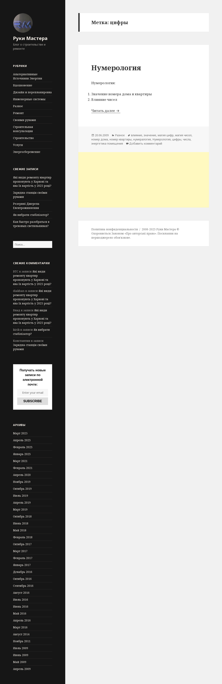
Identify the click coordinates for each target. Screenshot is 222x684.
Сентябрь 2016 (23, 586)
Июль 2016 (20, 599)
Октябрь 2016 (22, 579)
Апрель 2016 (22, 620)
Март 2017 (20, 551)
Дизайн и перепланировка (32, 92)
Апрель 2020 (22, 475)
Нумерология (116, 67)
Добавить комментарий (145, 143)
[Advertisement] (143, 180)
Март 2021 (20, 461)
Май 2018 (19, 530)
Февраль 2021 (22, 468)
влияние (136, 135)
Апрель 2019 (22, 502)
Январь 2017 (22, 565)
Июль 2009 (20, 648)
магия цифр (166, 135)
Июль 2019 (20, 495)
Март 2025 (20, 433)
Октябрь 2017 (22, 544)
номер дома (99, 139)
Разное (18, 106)
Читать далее (105, 110)
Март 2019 (20, 509)
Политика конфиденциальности (114, 229)
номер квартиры (121, 139)
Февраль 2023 (22, 447)
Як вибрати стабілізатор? (31, 215)
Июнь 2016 (20, 606)
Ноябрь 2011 (21, 641)
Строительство (23, 138)
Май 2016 (19, 613)
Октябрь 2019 (22, 489)
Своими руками (24, 120)
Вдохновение (22, 85)
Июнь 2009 (20, 655)
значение (150, 135)
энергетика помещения (107, 143)
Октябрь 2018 (22, 516)
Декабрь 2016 (22, 572)
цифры (176, 139)
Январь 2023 (22, 454)
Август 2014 (21, 634)
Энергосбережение (26, 152)
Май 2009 (19, 662)
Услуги (18, 145)
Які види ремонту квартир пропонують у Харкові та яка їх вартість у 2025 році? (32, 181)
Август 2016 (21, 592)
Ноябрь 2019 (21, 482)
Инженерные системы (29, 99)
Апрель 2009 (22, 669)
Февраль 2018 (22, 537)
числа (187, 139)
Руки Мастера (30, 38)
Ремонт (18, 113)
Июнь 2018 (20, 523)
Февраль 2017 (22, 558)
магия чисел (183, 135)
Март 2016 (20, 627)
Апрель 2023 (22, 440)
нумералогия (142, 139)
